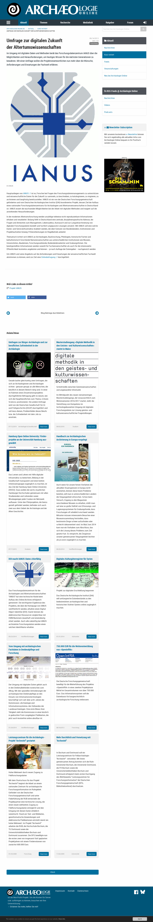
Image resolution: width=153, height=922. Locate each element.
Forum (130, 22)
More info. (62, 919)
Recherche (65, 22)
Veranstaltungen (111, 68)
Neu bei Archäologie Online (115, 75)
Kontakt (71, 891)
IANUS (26, 193)
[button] (16, 297)
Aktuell (23, 22)
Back (52, 872)
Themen (43, 22)
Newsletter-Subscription (119, 127)
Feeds (106, 61)
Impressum (60, 891)
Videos (107, 105)
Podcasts (108, 112)
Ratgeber (110, 22)
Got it (140, 919)
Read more (43, 427)
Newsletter (132, 134)
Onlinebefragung (48, 257)
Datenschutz (82, 891)
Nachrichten (109, 47)
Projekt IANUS (15, 288)
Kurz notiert (42, 29)
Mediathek (88, 22)
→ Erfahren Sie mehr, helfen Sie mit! (23, 906)
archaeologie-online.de (16, 29)
